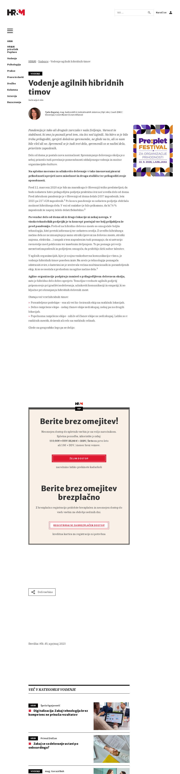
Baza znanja (14, 102)
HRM (10, 41)
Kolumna (12, 89)
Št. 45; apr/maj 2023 (53, 643)
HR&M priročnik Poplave (12, 49)
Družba (11, 83)
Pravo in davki (15, 77)
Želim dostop (79, 458)
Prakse (11, 71)
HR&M (32, 61)
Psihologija (14, 64)
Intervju (12, 96)
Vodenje (12, 58)
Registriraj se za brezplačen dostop (79, 525)
